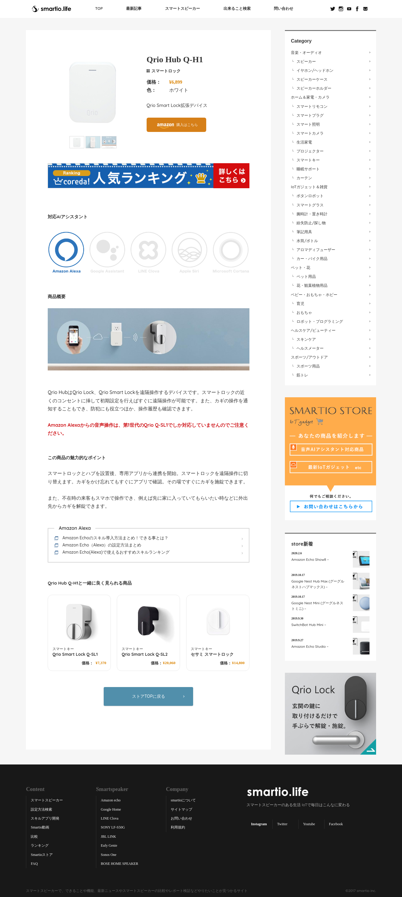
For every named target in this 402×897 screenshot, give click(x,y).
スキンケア (306, 338)
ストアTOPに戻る (148, 694)
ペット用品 (306, 275)
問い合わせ (283, 7)
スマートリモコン (312, 104)
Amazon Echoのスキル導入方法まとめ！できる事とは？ (115, 536)
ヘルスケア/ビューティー (313, 329)
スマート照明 (308, 122)
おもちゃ (304, 311)
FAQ (34, 862)
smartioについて (183, 799)
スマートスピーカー (182, 7)
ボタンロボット (310, 194)
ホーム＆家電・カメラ (310, 96)
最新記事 (134, 7)
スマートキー (308, 158)
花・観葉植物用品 (312, 284)
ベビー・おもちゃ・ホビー (314, 293)
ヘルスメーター (310, 347)
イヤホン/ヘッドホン (315, 69)
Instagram (259, 823)
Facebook (336, 823)
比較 (34, 835)
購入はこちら (187, 123)
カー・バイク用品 (312, 257)
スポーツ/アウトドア (309, 355)
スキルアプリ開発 (45, 817)
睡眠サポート (308, 167)
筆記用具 (304, 230)
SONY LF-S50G (113, 826)
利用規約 (178, 826)
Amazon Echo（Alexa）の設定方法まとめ (101, 543)
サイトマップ (181, 808)
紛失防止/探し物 (311, 221)
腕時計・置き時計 (312, 212)
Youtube (309, 823)
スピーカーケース (312, 78)
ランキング (40, 844)
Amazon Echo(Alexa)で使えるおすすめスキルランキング (115, 551)
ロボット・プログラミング (320, 320)
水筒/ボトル (307, 239)
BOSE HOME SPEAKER (119, 862)
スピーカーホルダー (314, 87)
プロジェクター (310, 149)
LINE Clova (109, 817)
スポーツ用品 (308, 364)
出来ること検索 (236, 7)
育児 (300, 302)
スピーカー (306, 60)
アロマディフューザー (316, 248)
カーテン (304, 176)
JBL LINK (108, 835)
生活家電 (304, 140)
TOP (99, 7)
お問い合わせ (181, 817)
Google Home (111, 808)
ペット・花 (300, 266)
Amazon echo (110, 799)
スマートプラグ (310, 113)
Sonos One (108, 853)
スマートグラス (310, 203)
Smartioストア (42, 853)
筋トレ (302, 373)
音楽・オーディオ (306, 51)
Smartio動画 (40, 826)
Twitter (282, 823)
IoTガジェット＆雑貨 (309, 185)
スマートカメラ (310, 132)
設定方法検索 (41, 808)
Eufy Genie (109, 844)
